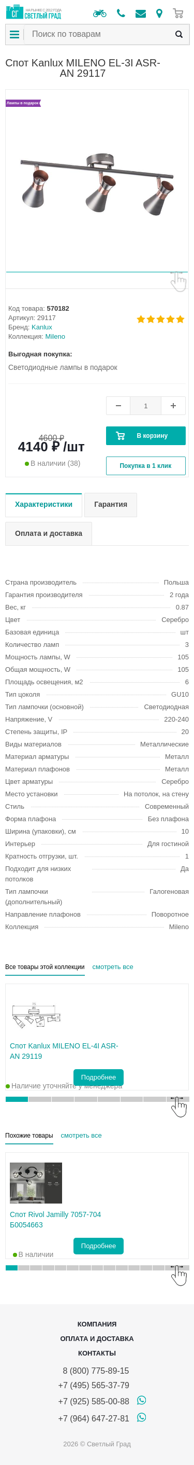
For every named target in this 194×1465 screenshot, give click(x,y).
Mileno (55, 336)
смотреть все (113, 967)
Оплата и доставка (96, 1339)
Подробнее (98, 1077)
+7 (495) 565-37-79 (93, 1385)
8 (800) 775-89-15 (93, 1370)
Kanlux (42, 327)
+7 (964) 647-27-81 (93, 1418)
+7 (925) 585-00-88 (93, 1401)
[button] (97, 272)
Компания (97, 1324)
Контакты (97, 1353)
